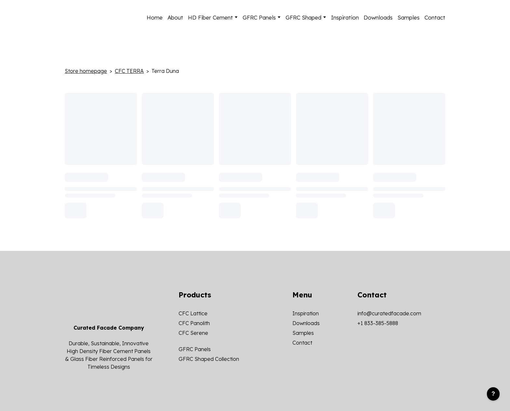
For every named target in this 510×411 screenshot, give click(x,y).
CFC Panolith (194, 323)
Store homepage (86, 71)
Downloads (378, 17)
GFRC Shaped (303, 17)
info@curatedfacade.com (389, 313)
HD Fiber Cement (210, 17)
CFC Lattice (193, 313)
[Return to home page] (97, 17)
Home (155, 17)
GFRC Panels (259, 17)
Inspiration (345, 17)
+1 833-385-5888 (377, 323)
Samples (408, 17)
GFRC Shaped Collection (209, 359)
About (175, 17)
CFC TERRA (129, 71)
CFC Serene (193, 333)
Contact (434, 17)
